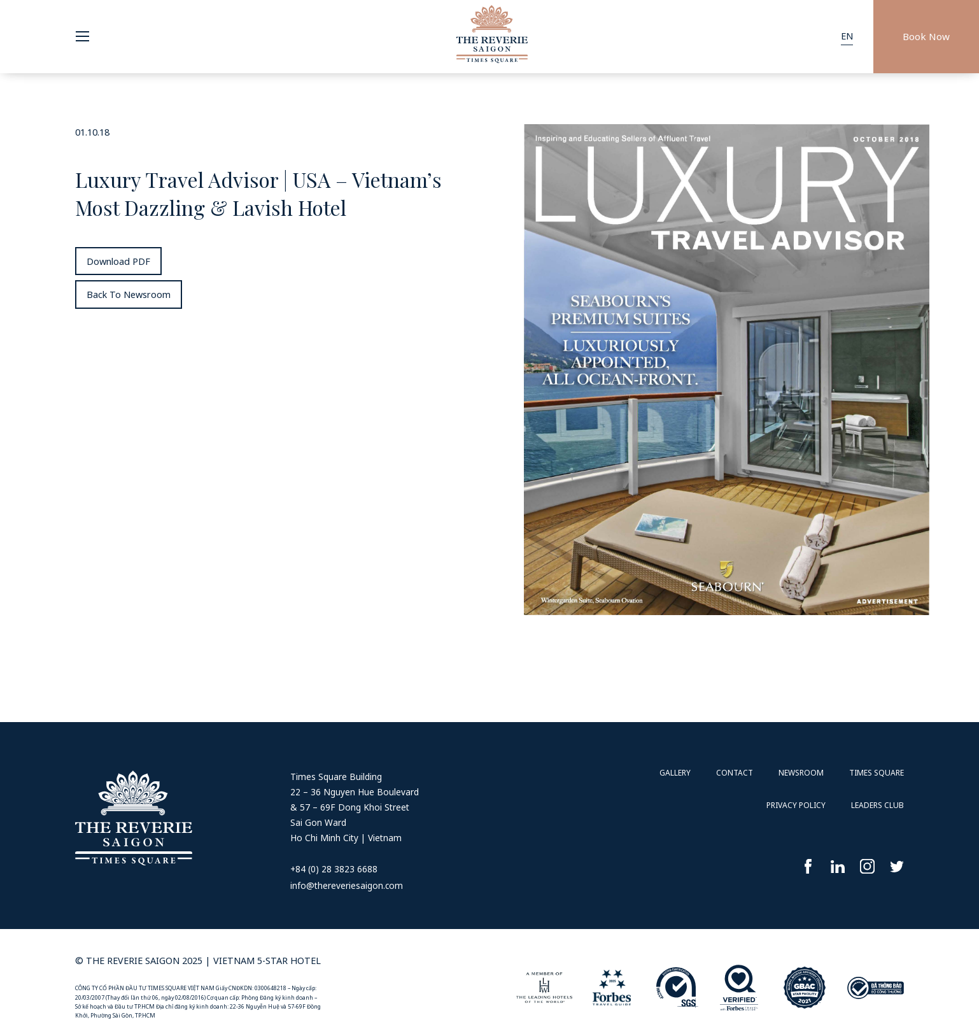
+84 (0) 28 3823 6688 (333, 869)
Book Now (926, 36)
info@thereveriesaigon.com (346, 885)
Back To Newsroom (129, 294)
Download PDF (118, 261)
